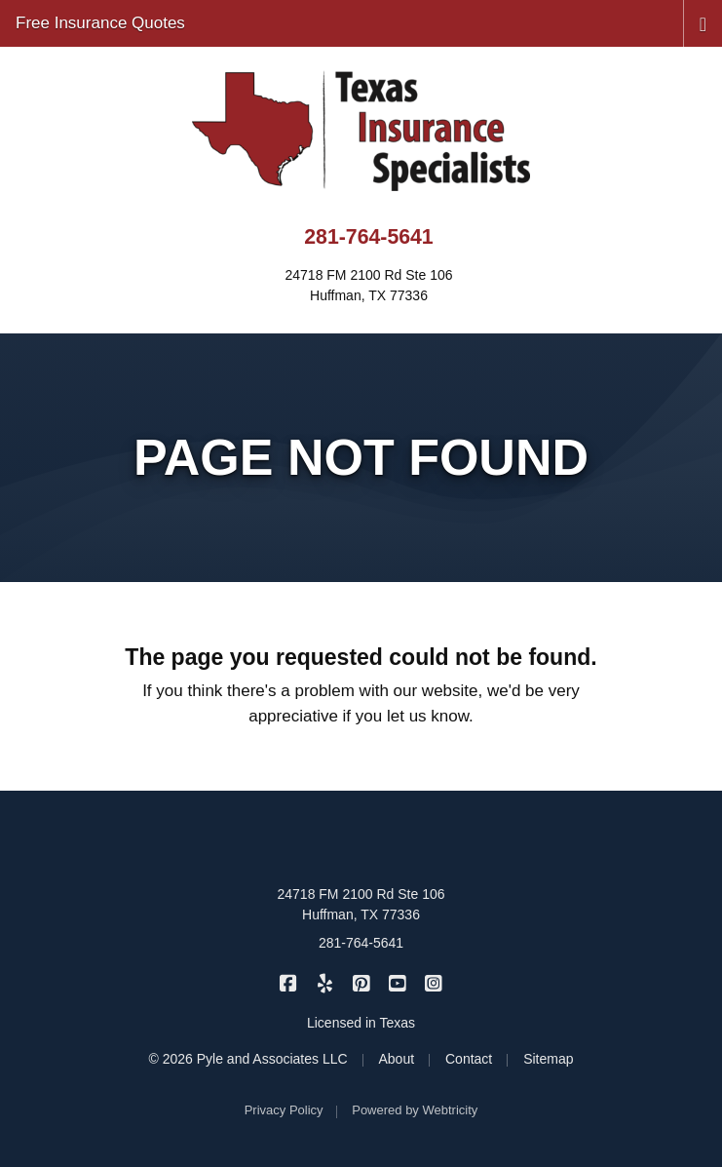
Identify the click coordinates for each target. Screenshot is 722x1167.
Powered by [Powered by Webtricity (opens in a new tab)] (414, 1110)
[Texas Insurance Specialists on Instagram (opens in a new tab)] (434, 982)
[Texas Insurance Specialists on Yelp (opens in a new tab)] (325, 982)
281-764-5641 (368, 237)
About (397, 1059)
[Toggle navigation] (703, 22)
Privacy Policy (284, 1110)
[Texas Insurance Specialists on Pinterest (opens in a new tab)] (361, 982)
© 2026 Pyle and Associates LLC (248, 1059)
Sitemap (548, 1059)
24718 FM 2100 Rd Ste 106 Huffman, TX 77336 (360, 904)
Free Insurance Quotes (100, 23)
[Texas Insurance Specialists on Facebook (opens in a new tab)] (288, 982)
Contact (468, 1059)
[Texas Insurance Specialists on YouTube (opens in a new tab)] (397, 982)
